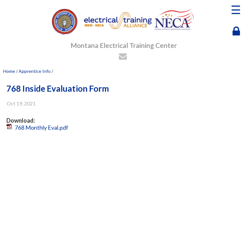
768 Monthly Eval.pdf (41, 127)
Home (9, 71)
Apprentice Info (35, 71)
